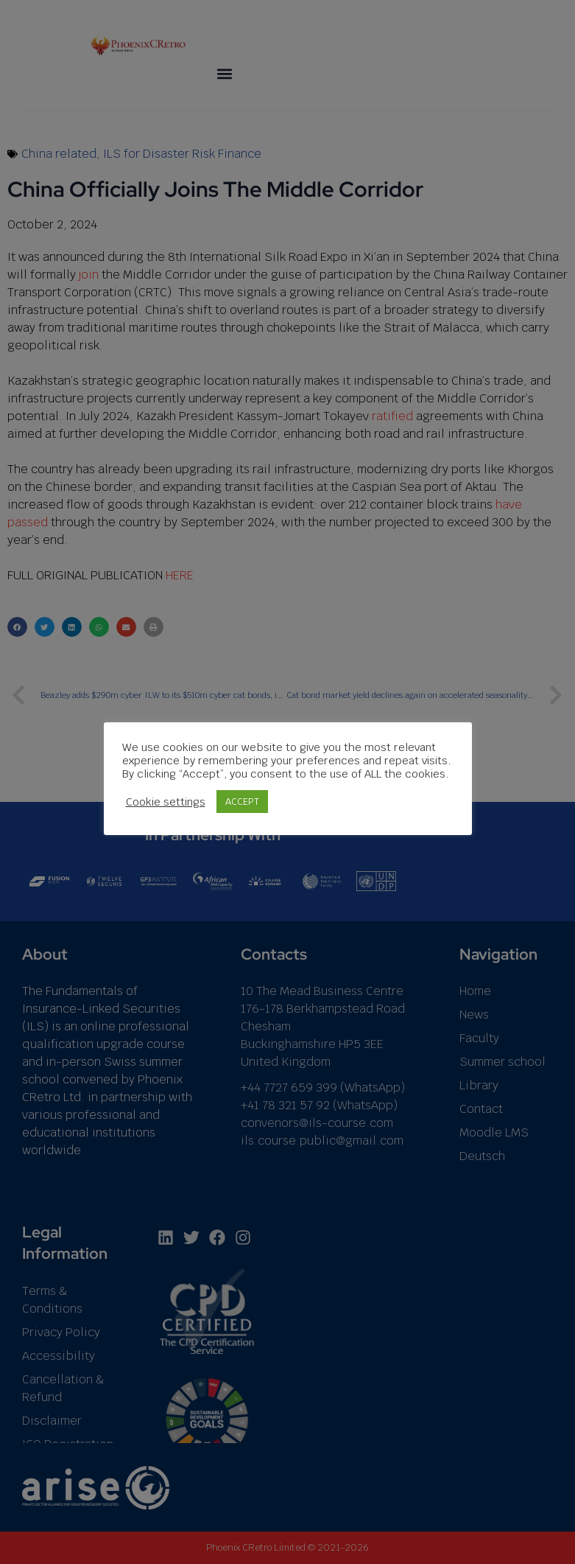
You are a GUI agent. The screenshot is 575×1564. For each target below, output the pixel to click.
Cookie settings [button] (165, 801)
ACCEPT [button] (242, 801)
